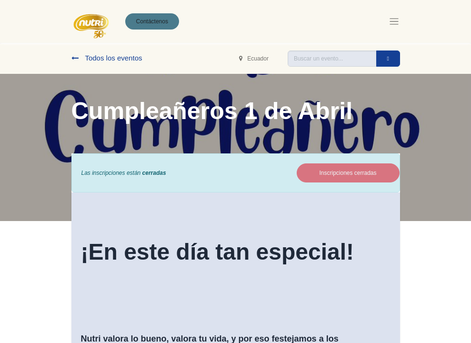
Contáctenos (152, 21)
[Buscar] (388, 58)
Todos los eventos (106, 58)
